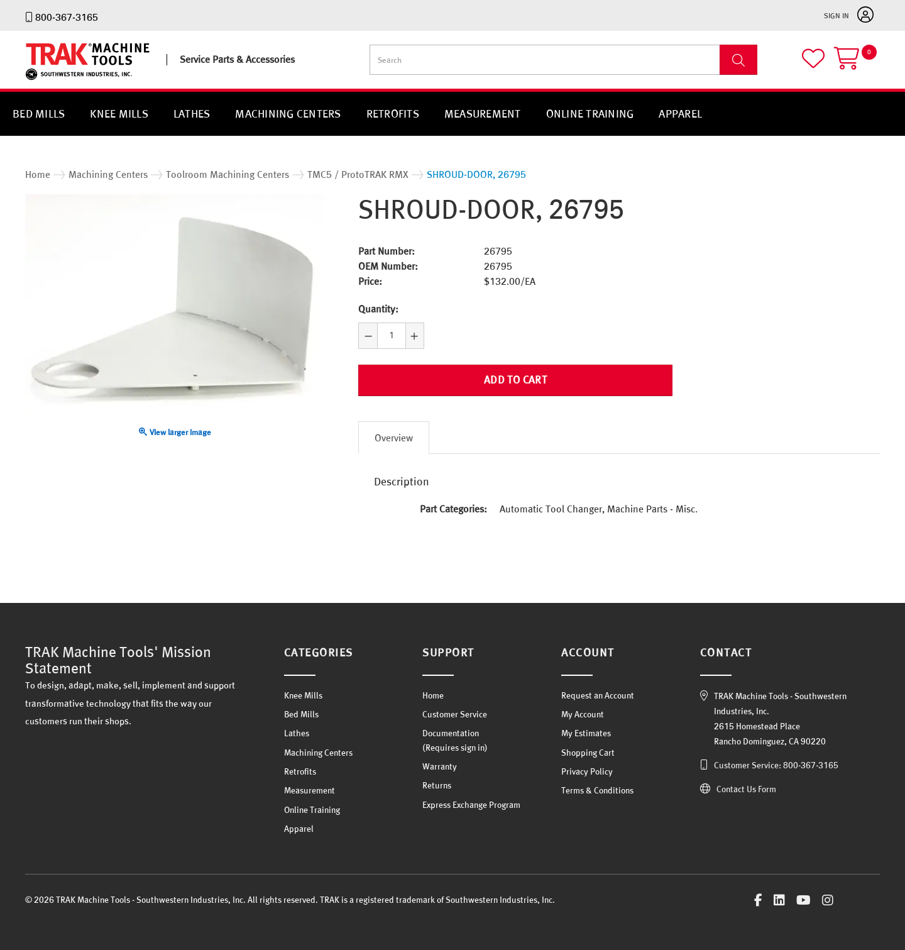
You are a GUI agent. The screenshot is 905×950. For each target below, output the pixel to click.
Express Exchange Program (471, 805)
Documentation (450, 733)
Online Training (590, 113)
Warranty (439, 766)
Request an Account (597, 695)
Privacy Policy (587, 771)
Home (433, 695)
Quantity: (378, 308)
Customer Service (454, 714)
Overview (394, 437)
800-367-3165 (66, 17)
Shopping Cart (588, 753)
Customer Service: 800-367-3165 (776, 765)
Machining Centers (288, 113)
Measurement (482, 113)
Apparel (680, 113)
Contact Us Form (746, 789)
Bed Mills (39, 113)
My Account (582, 714)
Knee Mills (119, 113)
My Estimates (586, 733)
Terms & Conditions (597, 790)
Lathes (192, 113)
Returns (436, 785)
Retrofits (392, 113)
